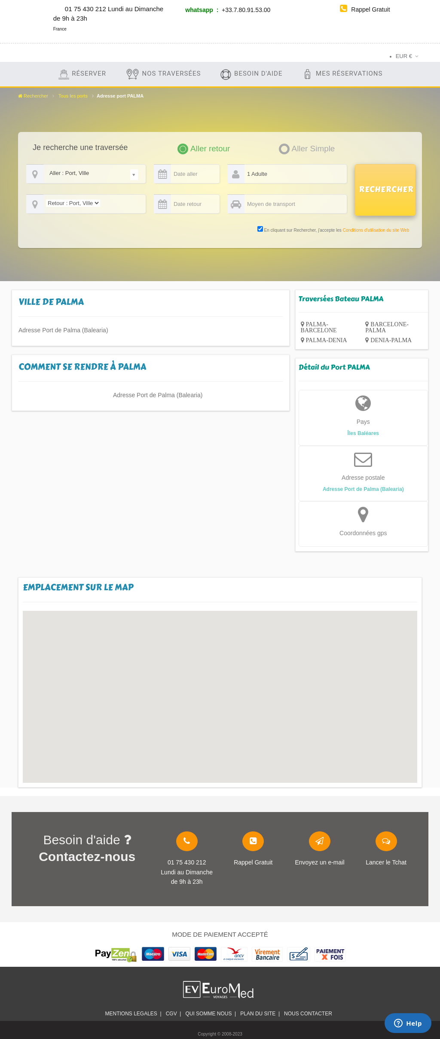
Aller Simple (313, 148)
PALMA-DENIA (326, 340)
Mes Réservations (341, 74)
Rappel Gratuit (365, 9)
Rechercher (33, 95)
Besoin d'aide (251, 74)
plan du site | (260, 1014)
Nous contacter (309, 1014)
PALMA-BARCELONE (319, 327)
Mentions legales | (133, 1014)
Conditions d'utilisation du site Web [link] (376, 230)
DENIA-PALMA (391, 340)
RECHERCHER (386, 190)
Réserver (82, 74)
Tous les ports (73, 95)
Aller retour (210, 148)
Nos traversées (163, 74)
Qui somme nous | (210, 1014)
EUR (404, 56)
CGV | (173, 1014)
